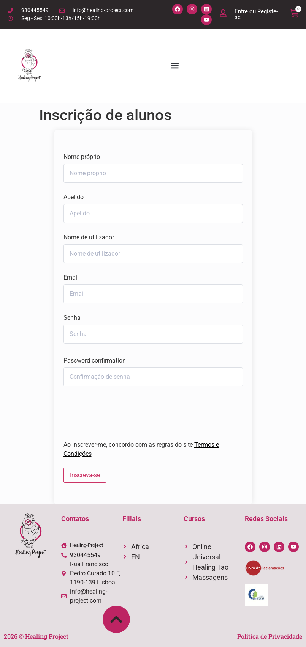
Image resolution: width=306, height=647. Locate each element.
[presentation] (114, 412)
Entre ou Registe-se (256, 14)
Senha (72, 318)
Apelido (73, 197)
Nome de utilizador (88, 237)
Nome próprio (81, 157)
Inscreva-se (85, 475)
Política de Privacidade (269, 636)
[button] (174, 66)
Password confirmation (94, 361)
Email (71, 278)
